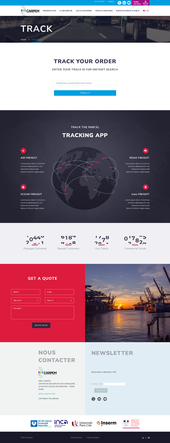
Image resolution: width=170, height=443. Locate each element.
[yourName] (25, 292)
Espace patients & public (128, 11)
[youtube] (105, 399)
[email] (114, 384)
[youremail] (59, 292)
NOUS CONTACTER (46, 394)
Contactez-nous (76, 437)
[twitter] (93, 399)
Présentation (49, 11)
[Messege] (42, 312)
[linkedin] (99, 399)
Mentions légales (93, 437)
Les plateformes (84, 11)
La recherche (66, 11)
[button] (147, 10)
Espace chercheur (104, 11)
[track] (85, 83)
